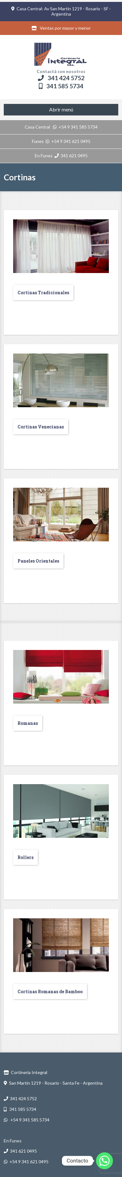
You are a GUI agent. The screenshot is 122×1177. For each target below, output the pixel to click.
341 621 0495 (71, 155)
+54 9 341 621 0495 (68, 141)
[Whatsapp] (104, 1160)
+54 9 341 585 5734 (75, 126)
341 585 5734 (61, 86)
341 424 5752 (61, 77)
